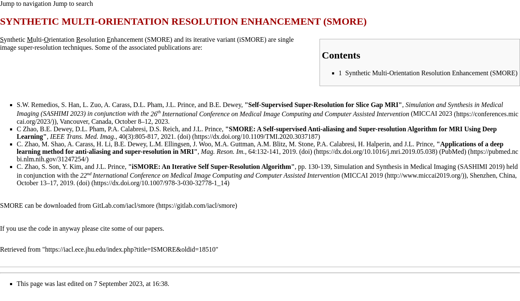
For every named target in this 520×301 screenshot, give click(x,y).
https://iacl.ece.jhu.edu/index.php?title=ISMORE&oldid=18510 (130, 249)
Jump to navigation (25, 3)
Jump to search (73, 3)
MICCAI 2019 (363, 175)
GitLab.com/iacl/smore (124, 205)
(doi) (184, 136)
